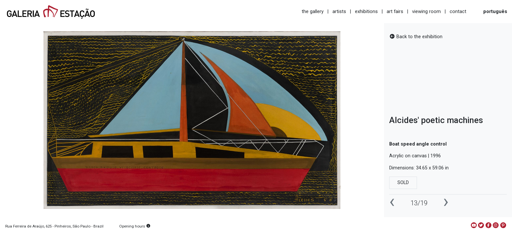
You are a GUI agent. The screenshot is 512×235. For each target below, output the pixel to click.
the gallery (313, 11)
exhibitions (366, 11)
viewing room (426, 11)
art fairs (395, 11)
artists (339, 11)
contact (458, 11)
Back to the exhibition (415, 36)
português (495, 11)
